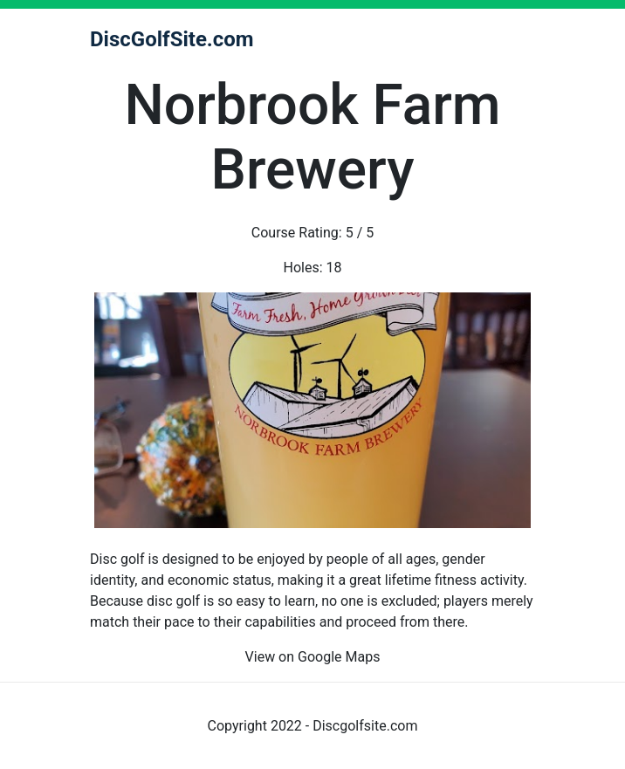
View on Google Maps (313, 657)
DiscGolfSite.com (172, 39)
